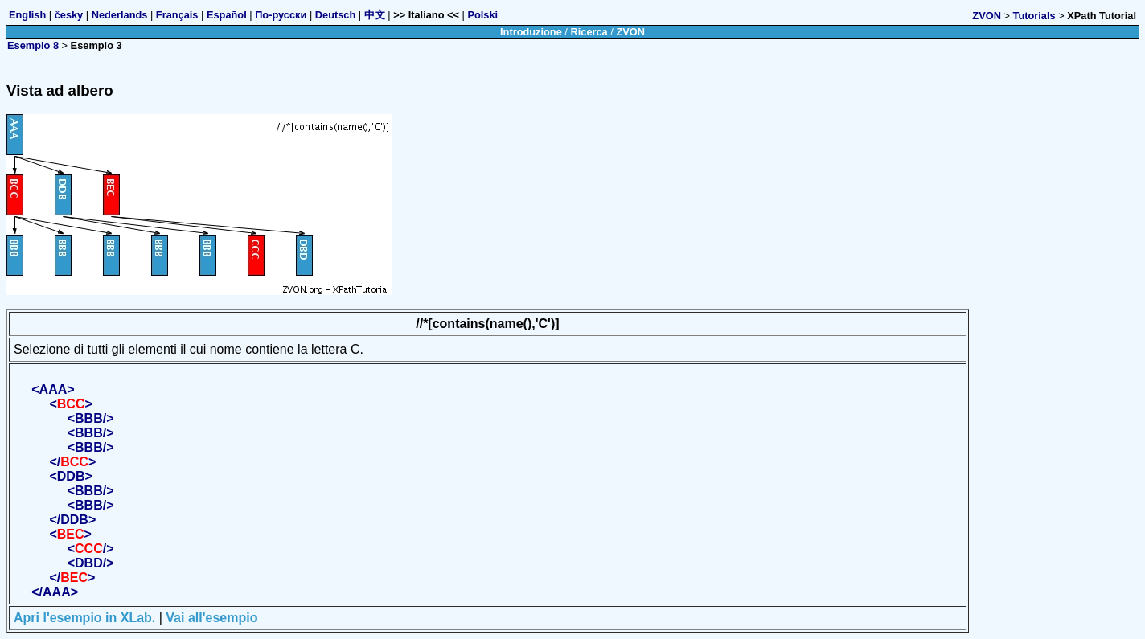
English (27, 15)
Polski (482, 15)
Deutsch (335, 15)
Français (177, 15)
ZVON (986, 16)
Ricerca (588, 32)
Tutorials (1034, 16)
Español (227, 15)
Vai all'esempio (211, 618)
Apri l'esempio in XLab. (84, 618)
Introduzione (531, 32)
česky (69, 15)
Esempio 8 (33, 45)
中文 (374, 15)
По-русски (280, 15)
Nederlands (120, 15)
